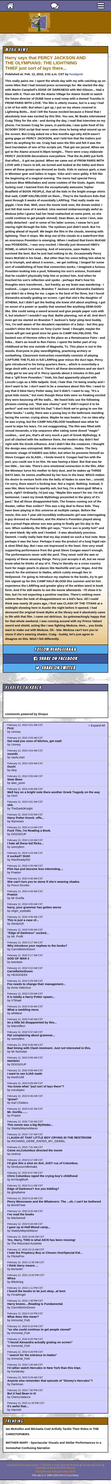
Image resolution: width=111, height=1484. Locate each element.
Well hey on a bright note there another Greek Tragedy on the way (53, 792)
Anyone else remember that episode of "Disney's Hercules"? (50, 1380)
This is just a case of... (23, 920)
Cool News (22, 1465)
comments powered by (26, 714)
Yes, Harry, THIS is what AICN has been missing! (41, 1240)
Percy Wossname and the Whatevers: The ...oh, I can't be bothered (54, 1201)
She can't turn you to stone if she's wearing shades (43, 881)
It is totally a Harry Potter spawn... (31, 996)
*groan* (12, 1099)
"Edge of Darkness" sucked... (28, 932)
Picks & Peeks (53, 1465)
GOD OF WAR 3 (18, 958)
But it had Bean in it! (21, 1393)
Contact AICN (67, 1471)
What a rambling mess (23, 1009)
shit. (10, 805)
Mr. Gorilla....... (17, 1112)
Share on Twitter (55, 668)
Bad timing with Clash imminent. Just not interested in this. (49, 1048)
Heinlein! (13, 1060)
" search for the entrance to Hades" (32, 1355)
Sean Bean (15, 779)
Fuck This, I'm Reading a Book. (29, 830)
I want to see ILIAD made (24, 1073)
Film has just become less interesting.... (35, 869)
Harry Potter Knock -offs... (25, 817)
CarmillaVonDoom (20, 971)
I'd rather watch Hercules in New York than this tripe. (44, 1367)
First (10, 728)
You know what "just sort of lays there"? (35, 1086)
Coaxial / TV (36, 1465)
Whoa (11, 1278)
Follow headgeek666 (55, 649)
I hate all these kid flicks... (25, 843)
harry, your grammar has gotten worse (34, 907)
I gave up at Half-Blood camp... (28, 1227)
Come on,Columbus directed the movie (34, 1150)
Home (10, 1465)
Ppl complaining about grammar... (31, 1035)
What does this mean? (23, 1316)
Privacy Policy (50, 1471)
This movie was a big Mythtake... (30, 1124)
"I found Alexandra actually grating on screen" (40, 1342)
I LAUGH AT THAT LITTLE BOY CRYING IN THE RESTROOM (49, 1137)
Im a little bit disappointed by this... (32, 1022)
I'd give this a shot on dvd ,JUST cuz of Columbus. (42, 1163)
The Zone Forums (65, 1467)
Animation (86, 1465)
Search (40, 1467)
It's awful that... (18, 1406)
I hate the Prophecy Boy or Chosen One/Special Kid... (45, 1252)
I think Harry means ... (22, 1265)
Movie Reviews (71, 1465)
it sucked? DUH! (18, 856)
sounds (12, 753)
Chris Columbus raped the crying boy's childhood (42, 1176)
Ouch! (11, 766)
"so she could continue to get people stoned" (39, 1329)
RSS (38, 1471)
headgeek (76, 74)
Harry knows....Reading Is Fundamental (35, 1303)
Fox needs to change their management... (36, 984)
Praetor (12, 894)
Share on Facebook (56, 658)
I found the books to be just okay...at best (36, 1291)
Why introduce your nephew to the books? (37, 945)
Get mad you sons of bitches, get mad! (34, 741)
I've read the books (20, 1214)
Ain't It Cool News (62, 22)
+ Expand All (96, 725)
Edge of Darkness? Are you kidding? (33, 1188)
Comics (98, 1465)
